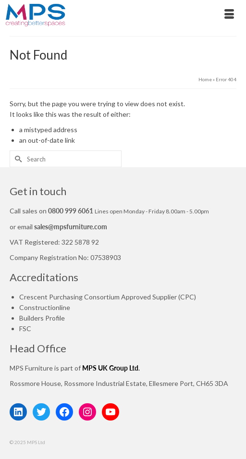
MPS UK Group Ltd (110, 368)
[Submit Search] (17, 158)
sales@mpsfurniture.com (70, 227)
